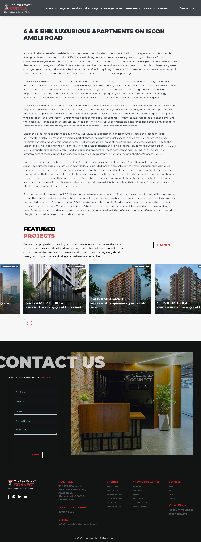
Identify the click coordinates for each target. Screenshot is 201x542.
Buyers (136, 486)
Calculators (149, 8)
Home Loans (139, 507)
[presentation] (35, 443)
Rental (136, 494)
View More (163, 244)
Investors (138, 498)
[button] (27, 323)
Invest (173, 498)
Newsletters (133, 8)
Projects (64, 8)
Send (35, 454)
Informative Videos (181, 510)
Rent (171, 494)
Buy (171, 486)
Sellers (137, 490)
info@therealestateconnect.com (77, 524)
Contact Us (187, 8)
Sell (171, 490)
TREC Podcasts (178, 514)
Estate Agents (141, 502)
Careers (162, 8)
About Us (51, 8)
